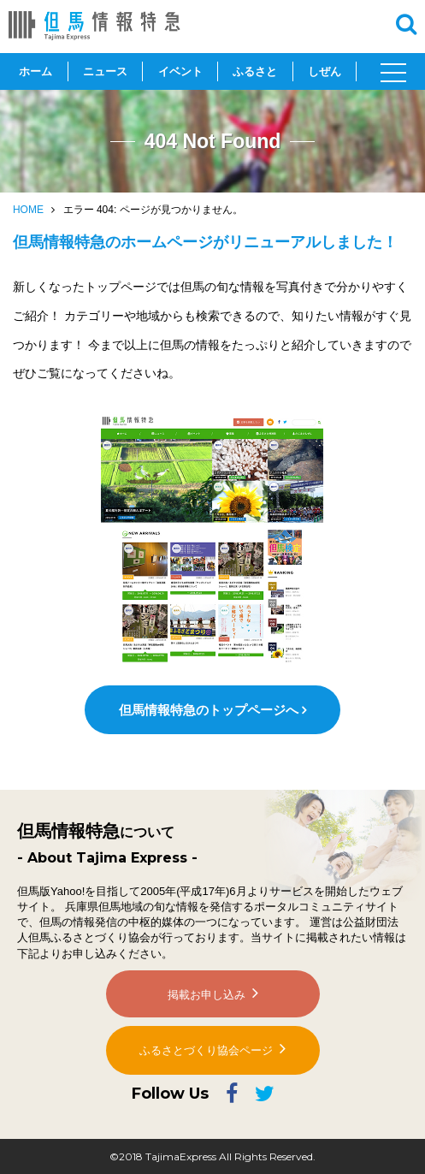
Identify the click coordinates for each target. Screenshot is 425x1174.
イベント (180, 71)
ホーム (35, 71)
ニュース (105, 71)
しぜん (324, 71)
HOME (28, 210)
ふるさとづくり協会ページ (206, 1050)
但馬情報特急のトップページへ (208, 710)
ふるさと (255, 71)
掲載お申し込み (206, 994)
